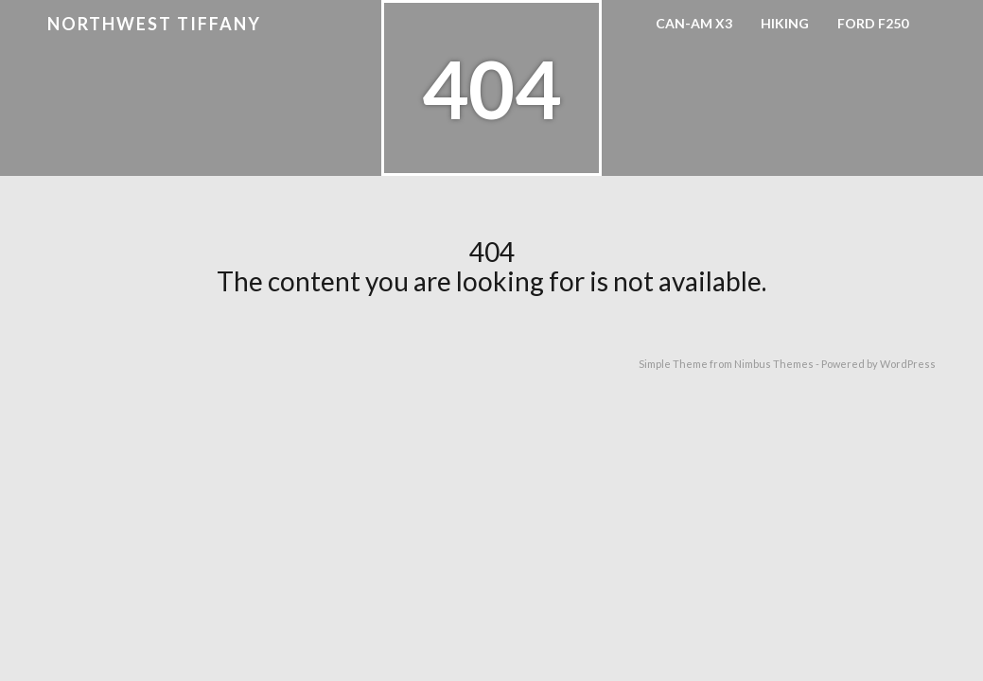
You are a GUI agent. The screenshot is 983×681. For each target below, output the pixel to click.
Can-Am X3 (694, 23)
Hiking (785, 23)
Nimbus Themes (774, 364)
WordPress (908, 364)
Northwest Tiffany (154, 23)
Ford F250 (872, 23)
